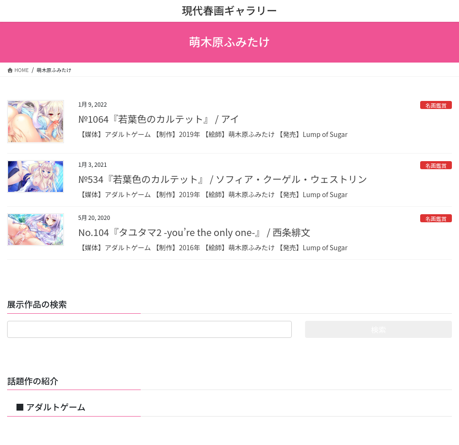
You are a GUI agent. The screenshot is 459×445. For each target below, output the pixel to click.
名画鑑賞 (436, 105)
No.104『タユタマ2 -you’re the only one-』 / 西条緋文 (194, 232)
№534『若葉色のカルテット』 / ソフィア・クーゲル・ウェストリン (222, 179)
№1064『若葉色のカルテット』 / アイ (158, 119)
